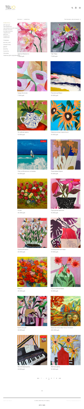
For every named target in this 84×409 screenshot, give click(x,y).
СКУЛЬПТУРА (7, 44)
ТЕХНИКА (6, 53)
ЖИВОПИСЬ (6, 22)
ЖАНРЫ (5, 49)
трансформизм (7, 26)
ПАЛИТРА (6, 51)
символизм (6, 37)
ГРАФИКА (6, 40)
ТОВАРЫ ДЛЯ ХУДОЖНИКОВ (11, 55)
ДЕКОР (5, 46)
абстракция (6, 24)
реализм (5, 34)
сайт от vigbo (42, 405)
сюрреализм (6, 32)
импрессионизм (7, 29)
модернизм (6, 36)
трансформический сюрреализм (12, 28)
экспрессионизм (8, 31)
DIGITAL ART (7, 42)
